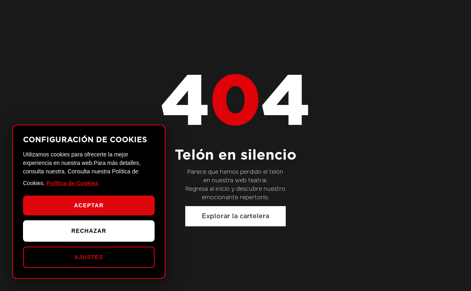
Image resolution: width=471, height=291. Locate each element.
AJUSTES (88, 257)
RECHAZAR (89, 231)
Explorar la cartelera (235, 216)
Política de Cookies (72, 183)
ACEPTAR (89, 205)
